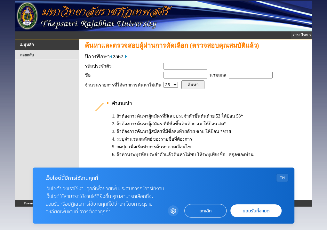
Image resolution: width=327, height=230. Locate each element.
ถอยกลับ (27, 55)
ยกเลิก (205, 211)
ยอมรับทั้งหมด (256, 211)
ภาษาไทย (301, 35)
